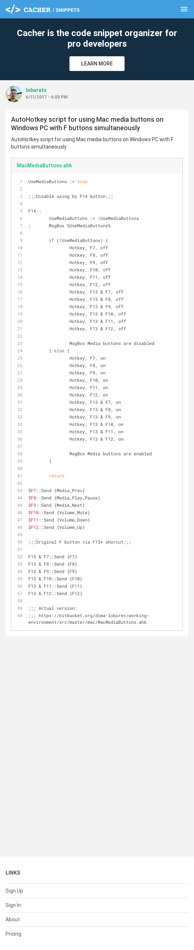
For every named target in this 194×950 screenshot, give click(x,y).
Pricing (13, 934)
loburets (36, 90)
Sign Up (14, 890)
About (13, 919)
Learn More (97, 63)
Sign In (13, 905)
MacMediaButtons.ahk (44, 165)
